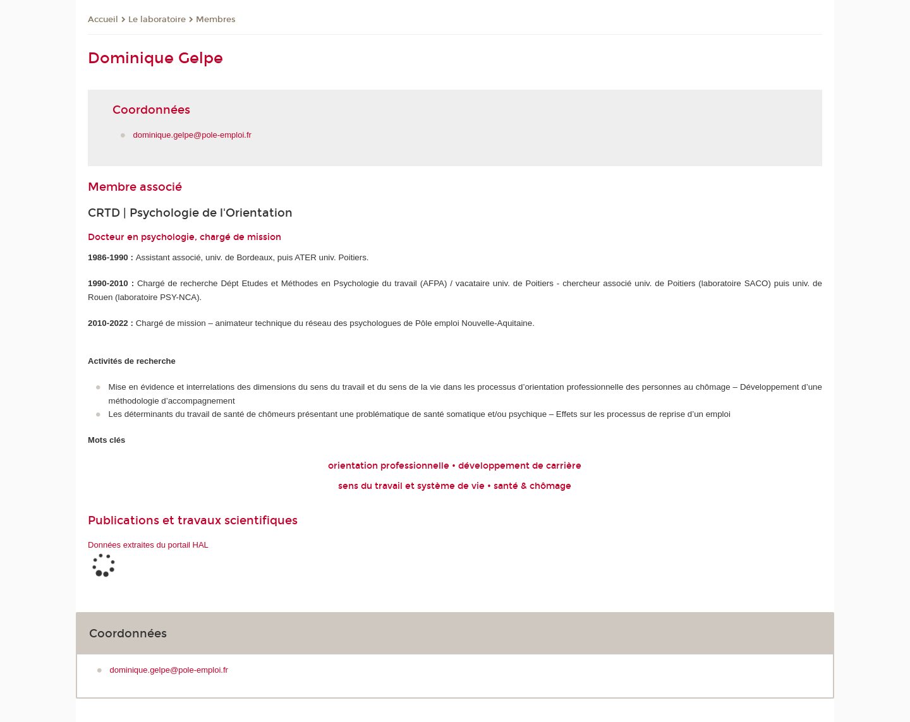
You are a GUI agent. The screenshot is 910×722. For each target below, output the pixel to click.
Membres (216, 20)
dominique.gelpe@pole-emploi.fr (192, 135)
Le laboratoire (157, 20)
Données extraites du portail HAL (148, 545)
